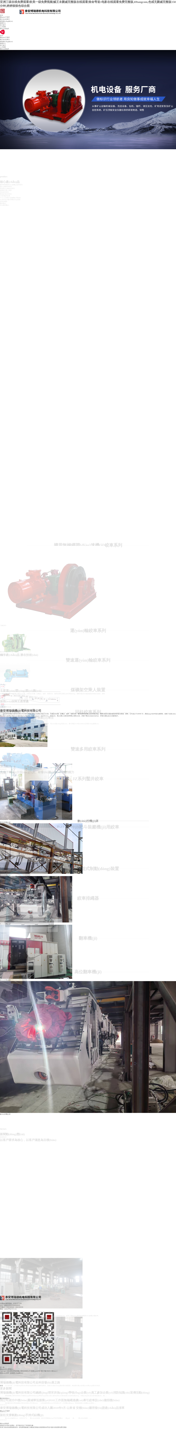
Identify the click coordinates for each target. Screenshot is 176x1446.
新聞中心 (3, 23)
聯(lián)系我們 (4, 28)
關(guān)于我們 (5, 17)
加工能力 (3, 25)
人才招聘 (3, 27)
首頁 (1, 15)
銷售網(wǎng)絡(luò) (6, 21)
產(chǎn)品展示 (5, 19)
